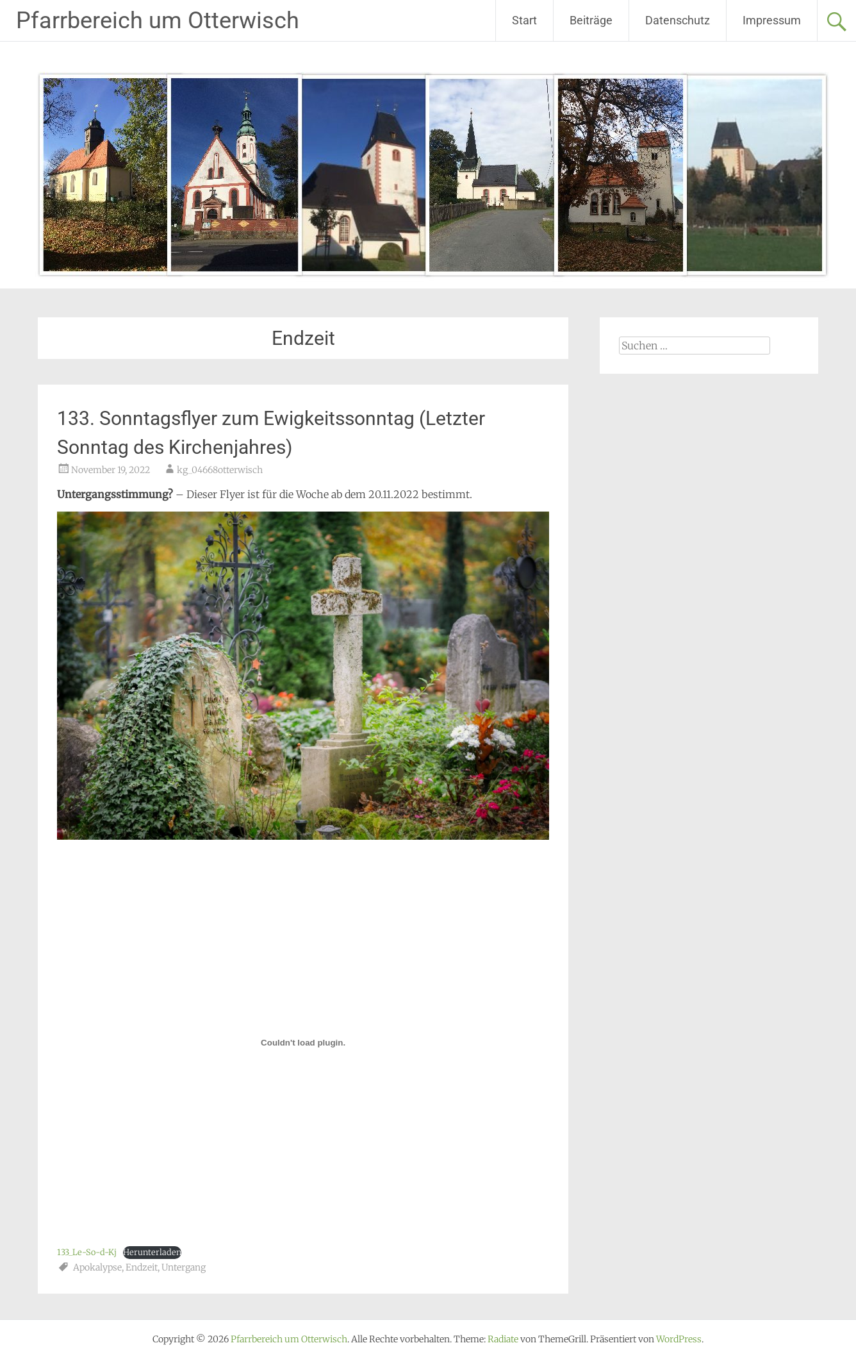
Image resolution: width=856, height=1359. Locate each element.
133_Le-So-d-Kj (87, 1252)
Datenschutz (677, 20)
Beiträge (591, 20)
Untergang (183, 1267)
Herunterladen (152, 1252)
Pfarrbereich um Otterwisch (157, 20)
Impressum (772, 20)
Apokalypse (97, 1267)
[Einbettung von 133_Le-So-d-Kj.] (303, 1042)
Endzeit (142, 1267)
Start (524, 20)
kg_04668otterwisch (220, 470)
